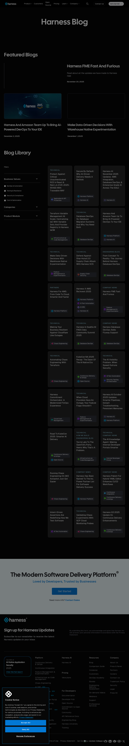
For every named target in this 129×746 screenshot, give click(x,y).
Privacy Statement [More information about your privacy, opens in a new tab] (26, 717)
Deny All (25, 729)
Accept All (25, 723)
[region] (25, 715)
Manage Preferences (25, 736)
